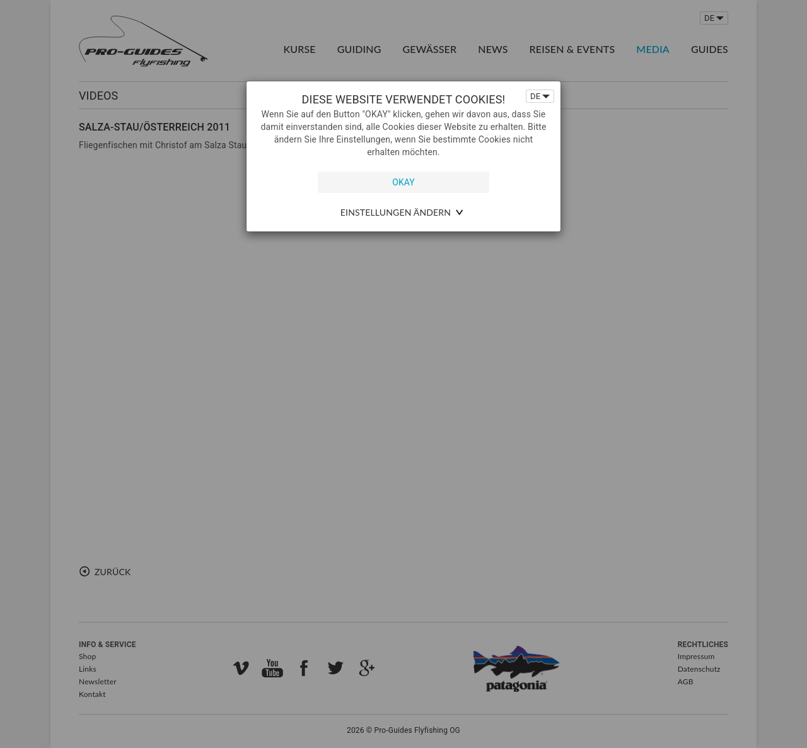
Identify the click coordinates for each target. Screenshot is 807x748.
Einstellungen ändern (395, 212)
